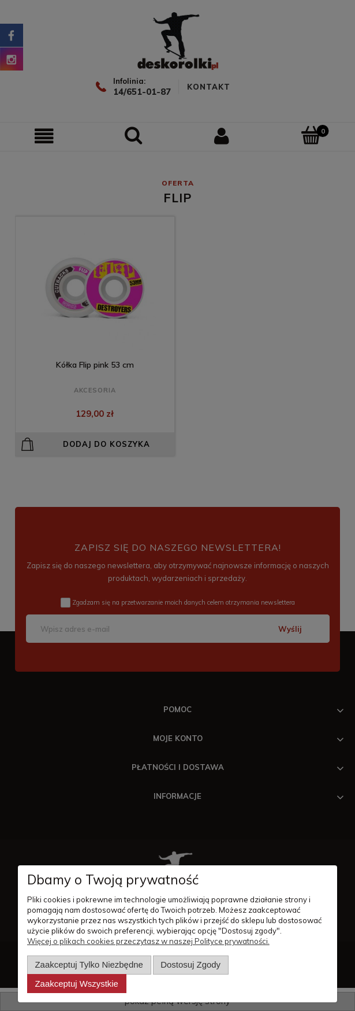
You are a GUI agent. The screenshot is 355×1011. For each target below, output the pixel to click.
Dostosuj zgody (190, 964)
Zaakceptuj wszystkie (76, 983)
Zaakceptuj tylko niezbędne (89, 964)
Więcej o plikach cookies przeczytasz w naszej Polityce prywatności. (148, 941)
